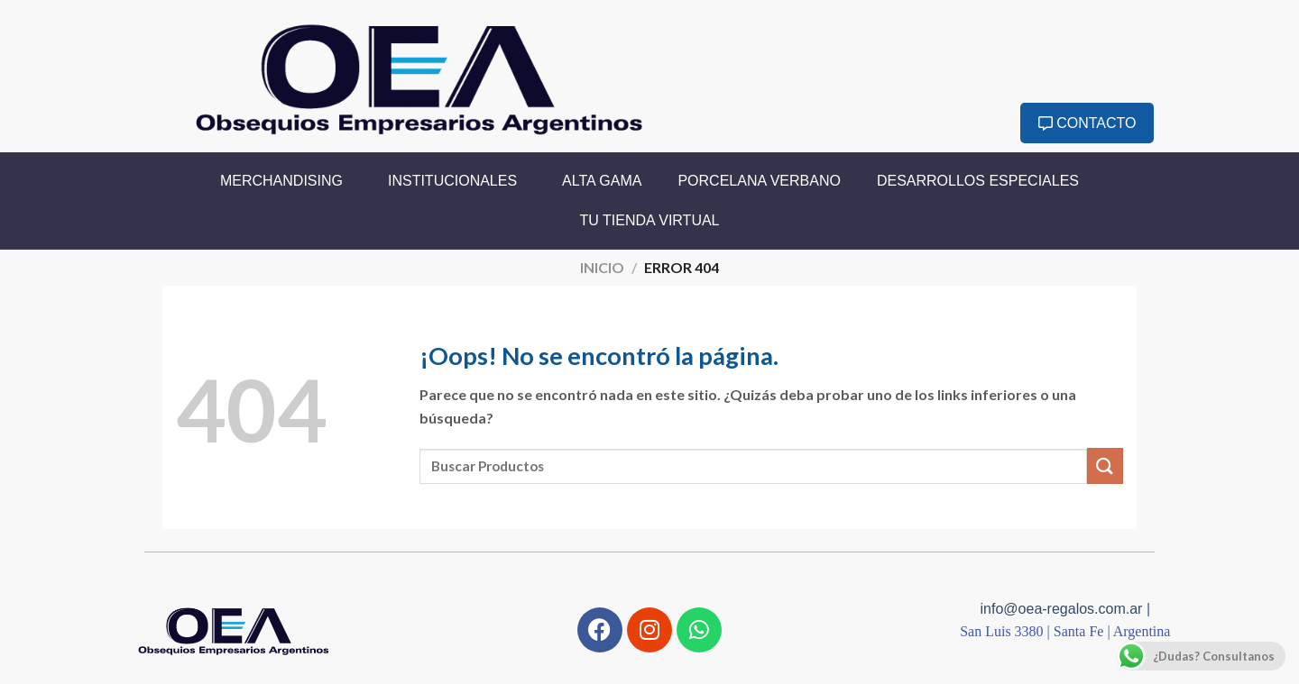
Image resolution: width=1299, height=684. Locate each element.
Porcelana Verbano (759, 180)
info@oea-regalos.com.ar (1064, 608)
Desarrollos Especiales (978, 180)
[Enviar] (1105, 465)
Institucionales (457, 181)
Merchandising (286, 181)
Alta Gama (601, 180)
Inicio (602, 267)
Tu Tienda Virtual (650, 220)
